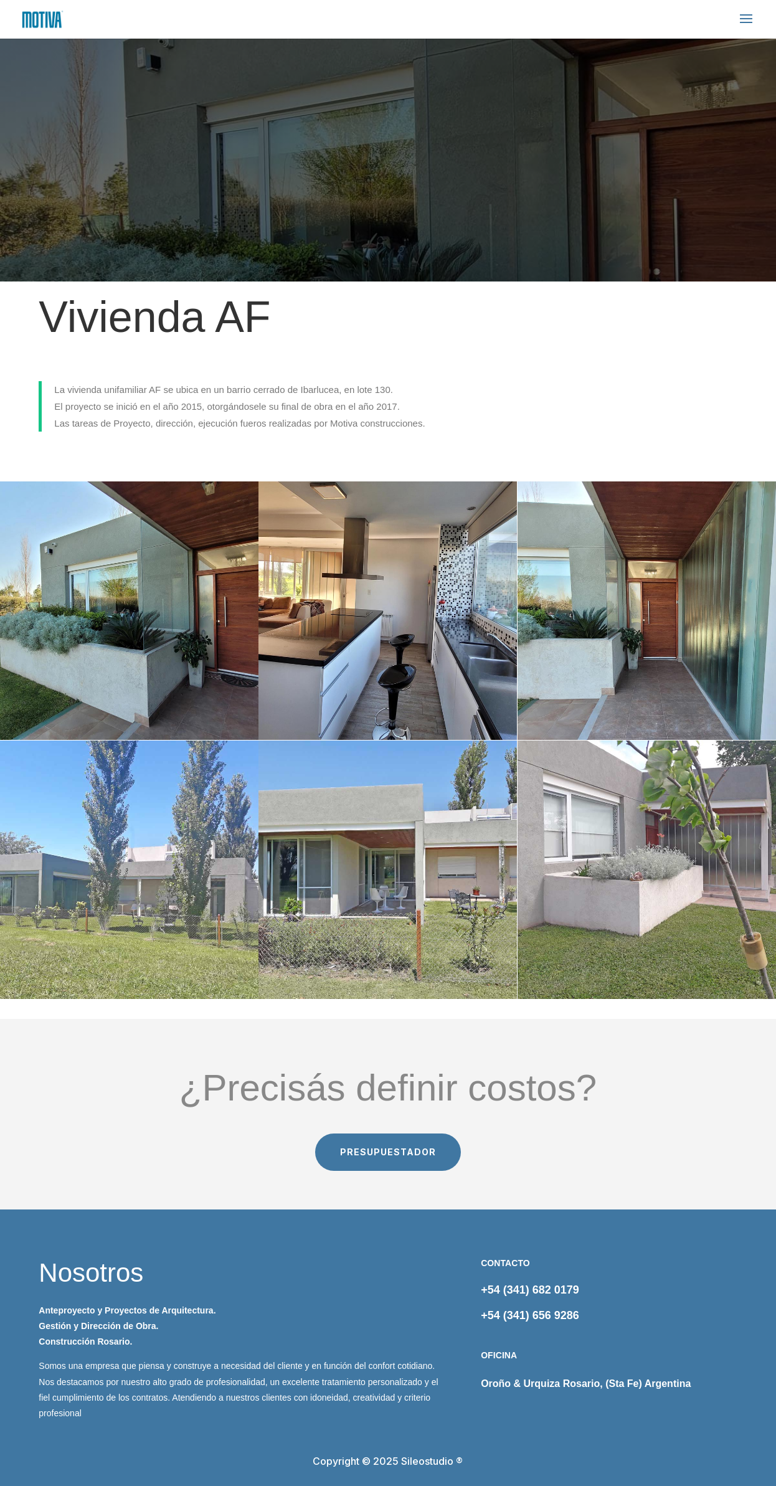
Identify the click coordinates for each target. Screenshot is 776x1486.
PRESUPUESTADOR (388, 1152)
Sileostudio (427, 1461)
